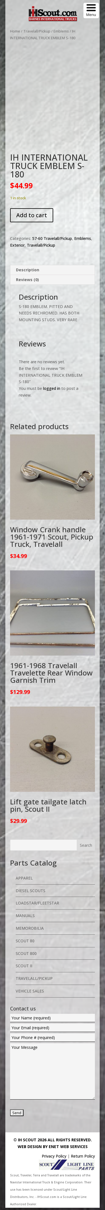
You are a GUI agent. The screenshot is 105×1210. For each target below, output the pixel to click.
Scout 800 (26, 955)
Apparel (24, 880)
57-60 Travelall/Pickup (52, 240)
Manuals (25, 917)
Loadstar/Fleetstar (37, 905)
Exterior (17, 247)
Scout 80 (25, 943)
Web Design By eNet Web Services (53, 1148)
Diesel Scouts (30, 893)
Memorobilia (30, 930)
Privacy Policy (54, 1158)
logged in (51, 390)
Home (15, 31)
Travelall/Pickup (36, 31)
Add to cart (31, 217)
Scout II (24, 968)
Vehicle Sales (30, 993)
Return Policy (83, 1158)
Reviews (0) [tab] (27, 281)
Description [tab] (27, 272)
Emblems (61, 31)
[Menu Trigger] (91, 10)
